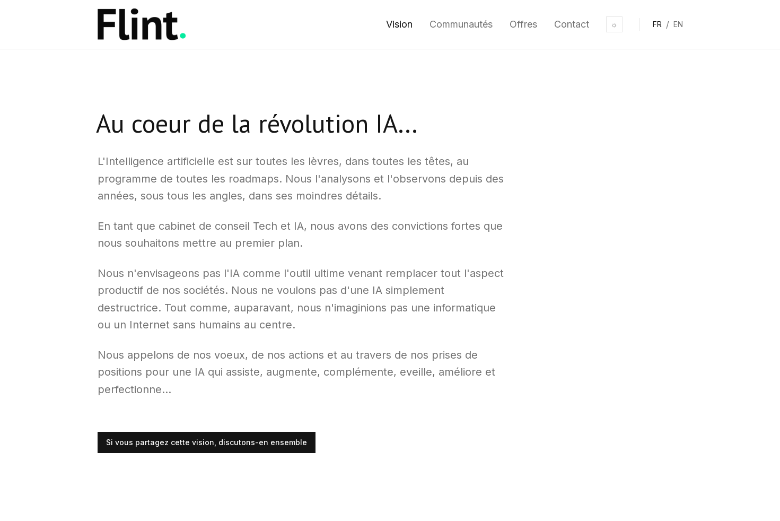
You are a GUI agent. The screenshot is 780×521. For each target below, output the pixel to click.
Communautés (461, 24)
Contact (571, 24)
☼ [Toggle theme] (614, 24)
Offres (523, 24)
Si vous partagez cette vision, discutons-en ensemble (206, 442)
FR (657, 24)
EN (678, 24)
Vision (399, 24)
